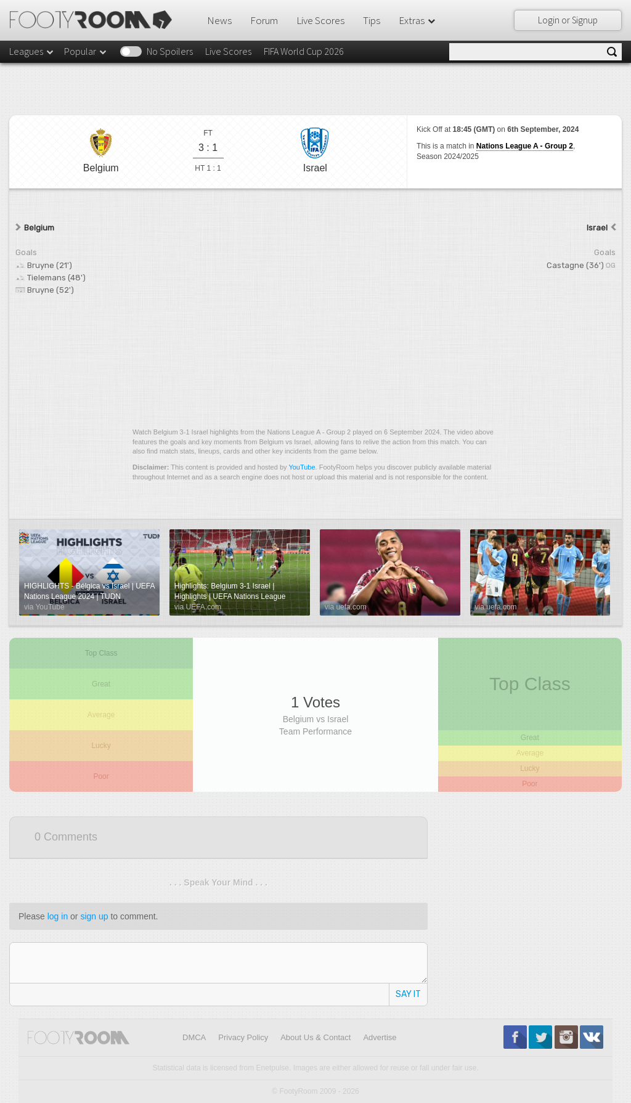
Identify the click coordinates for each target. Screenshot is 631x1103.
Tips (371, 20)
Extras (418, 20)
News (219, 20)
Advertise (379, 1037)
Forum (264, 20)
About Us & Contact (315, 1037)
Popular (86, 51)
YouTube (301, 467)
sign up (94, 916)
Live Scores (320, 20)
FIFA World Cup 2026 (304, 51)
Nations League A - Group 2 (524, 146)
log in (57, 916)
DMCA (194, 1037)
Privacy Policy (243, 1037)
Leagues (32, 51)
